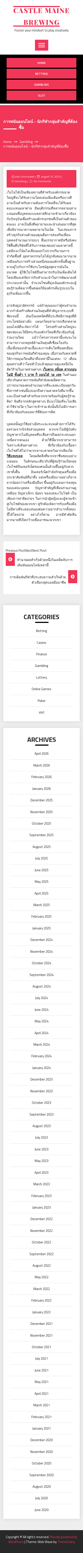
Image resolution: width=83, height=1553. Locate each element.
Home (41, 62)
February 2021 (41, 1416)
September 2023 (41, 1114)
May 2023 (41, 1160)
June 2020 (41, 1509)
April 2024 (41, 1032)
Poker (42, 700)
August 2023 (42, 1125)
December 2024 (42, 939)
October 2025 (41, 823)
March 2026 (41, 765)
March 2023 (41, 1184)
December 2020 (42, 1439)
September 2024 (41, 974)
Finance (41, 654)
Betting (41, 73)
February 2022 (41, 1300)
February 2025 (41, 916)
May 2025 (41, 881)
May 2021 (41, 1381)
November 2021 (41, 1335)
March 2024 (41, 1044)
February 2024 (41, 1056)
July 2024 (41, 997)
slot (41, 95)
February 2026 (41, 776)
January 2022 (41, 1312)
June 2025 (41, 870)
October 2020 (41, 1463)
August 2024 (42, 986)
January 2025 (41, 928)
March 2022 (41, 1288)
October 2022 (41, 1242)
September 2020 (41, 1475)
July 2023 (41, 1137)
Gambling (41, 84)
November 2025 (41, 811)
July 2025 (41, 858)
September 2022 (41, 1254)
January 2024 (41, 1067)
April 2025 (41, 893)
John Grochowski (25, 176)
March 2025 (41, 904)
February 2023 (41, 1195)
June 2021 (41, 1370)
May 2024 (41, 1021)
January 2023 (41, 1207)
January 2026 (41, 788)
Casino (41, 642)
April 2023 (41, 1172)
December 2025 (42, 800)
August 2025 (42, 846)
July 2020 (41, 1498)
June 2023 (41, 1149)
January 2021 (41, 1428)
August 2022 (42, 1265)
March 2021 (41, 1405)
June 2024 (41, 1009)
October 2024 (41, 963)
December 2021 (42, 1323)
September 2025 (41, 835)
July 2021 (41, 1358)
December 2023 (42, 1079)
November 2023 (41, 1091)
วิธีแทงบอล (15, 455)
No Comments (42, 181)
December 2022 (42, 1218)
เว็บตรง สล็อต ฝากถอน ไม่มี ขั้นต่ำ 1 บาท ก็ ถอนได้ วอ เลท (41, 372)
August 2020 (42, 1486)
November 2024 (41, 951)
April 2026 (41, 753)
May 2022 (41, 1277)
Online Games (41, 689)
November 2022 (41, 1230)
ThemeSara (65, 1541)
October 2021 (41, 1346)
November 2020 (41, 1451)
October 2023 (41, 1102)
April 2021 (41, 1393)
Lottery (41, 677)
